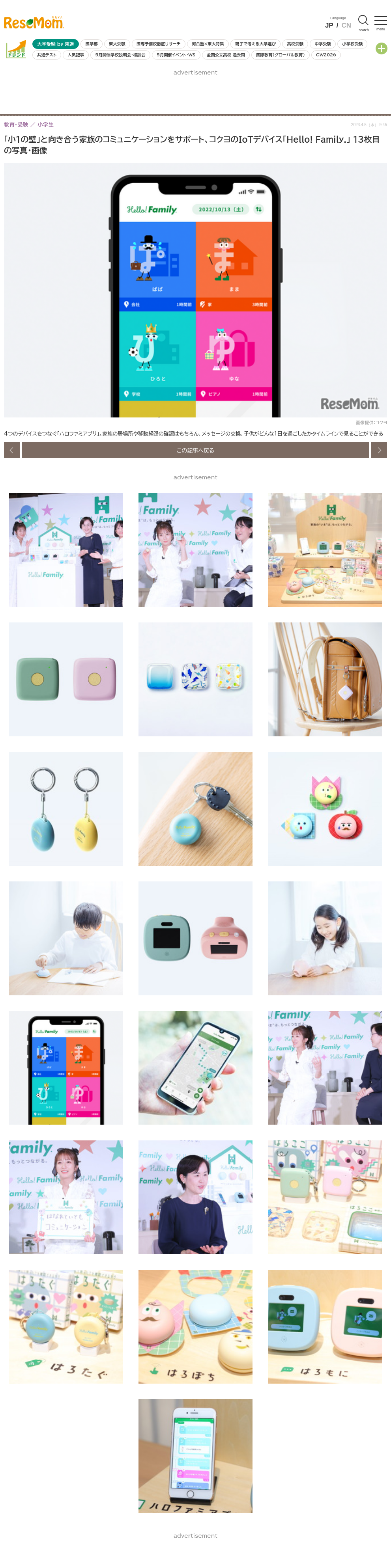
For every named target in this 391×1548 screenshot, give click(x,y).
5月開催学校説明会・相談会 (120, 55)
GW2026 (326, 55)
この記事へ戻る (196, 450)
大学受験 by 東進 (55, 44)
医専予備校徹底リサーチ (159, 44)
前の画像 (12, 450)
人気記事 (75, 55)
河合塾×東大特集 (208, 44)
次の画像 (379, 450)
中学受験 (322, 44)
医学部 (92, 44)
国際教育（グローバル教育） (280, 55)
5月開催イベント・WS (176, 55)
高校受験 (295, 44)
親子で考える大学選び (255, 44)
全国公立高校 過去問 (226, 55)
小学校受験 (352, 44)
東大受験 (117, 44)
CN (346, 25)
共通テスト (46, 55)
